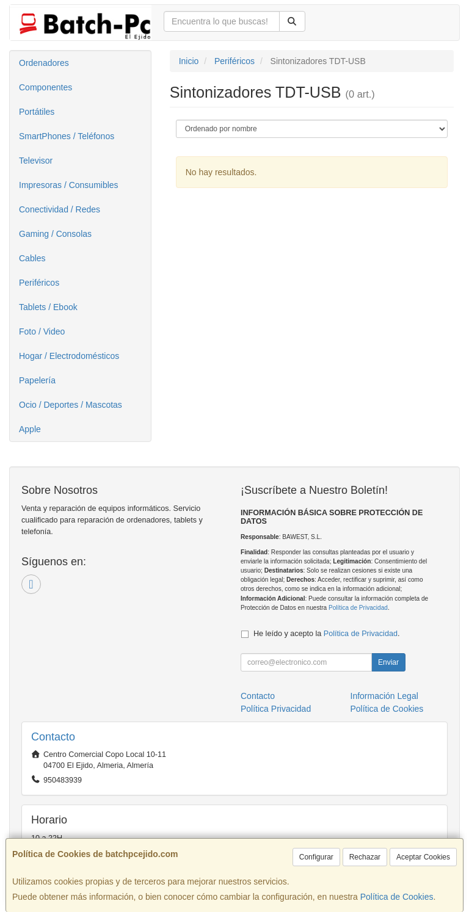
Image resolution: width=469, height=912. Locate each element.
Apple (30, 429)
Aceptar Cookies (423, 857)
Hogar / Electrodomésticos (69, 356)
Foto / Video (42, 331)
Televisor (36, 160)
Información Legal (384, 696)
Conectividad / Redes (59, 209)
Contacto (258, 696)
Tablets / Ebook (48, 307)
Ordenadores (44, 63)
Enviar (388, 662)
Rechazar (364, 857)
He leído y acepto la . (326, 633)
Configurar (316, 857)
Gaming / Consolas (55, 234)
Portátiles (36, 112)
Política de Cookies (397, 897)
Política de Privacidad (358, 607)
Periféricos (39, 283)
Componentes (45, 87)
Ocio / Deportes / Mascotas (70, 405)
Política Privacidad (276, 709)
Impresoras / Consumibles (68, 185)
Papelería (37, 380)
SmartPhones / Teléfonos (66, 136)
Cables (32, 258)
